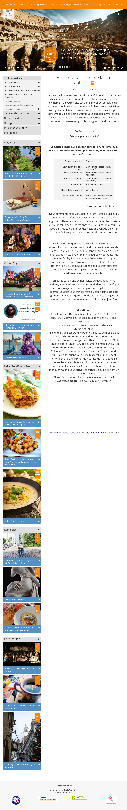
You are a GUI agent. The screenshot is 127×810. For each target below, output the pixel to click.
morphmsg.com (66, 792)
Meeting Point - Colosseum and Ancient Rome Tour (79, 432)
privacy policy (63, 788)
